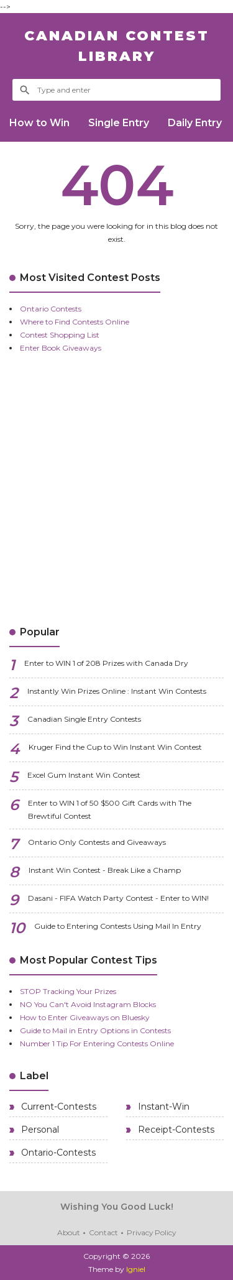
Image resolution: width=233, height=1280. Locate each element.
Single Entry (118, 123)
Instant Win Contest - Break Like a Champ (105, 870)
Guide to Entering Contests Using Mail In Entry (117, 926)
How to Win (39, 123)
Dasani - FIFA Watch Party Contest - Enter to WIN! (118, 898)
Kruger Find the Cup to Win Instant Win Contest (115, 747)
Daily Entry (195, 123)
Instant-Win (162, 1106)
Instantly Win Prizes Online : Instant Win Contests (116, 691)
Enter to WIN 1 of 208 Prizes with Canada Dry (106, 663)
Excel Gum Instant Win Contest (83, 775)
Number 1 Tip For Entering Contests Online (97, 1043)
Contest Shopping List (59, 334)
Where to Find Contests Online (74, 321)
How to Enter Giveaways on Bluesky (85, 1017)
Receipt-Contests (174, 1129)
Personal (39, 1129)
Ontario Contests (50, 308)
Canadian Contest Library (116, 46)
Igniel (135, 1269)
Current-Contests (57, 1106)
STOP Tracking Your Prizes (68, 991)
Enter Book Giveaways (60, 347)
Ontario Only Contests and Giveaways (97, 842)
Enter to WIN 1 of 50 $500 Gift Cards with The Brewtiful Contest (109, 809)
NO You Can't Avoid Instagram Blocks (88, 1004)
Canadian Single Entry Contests (84, 719)
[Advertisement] (116, 489)
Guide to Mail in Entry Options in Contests (95, 1030)
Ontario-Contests (57, 1152)
